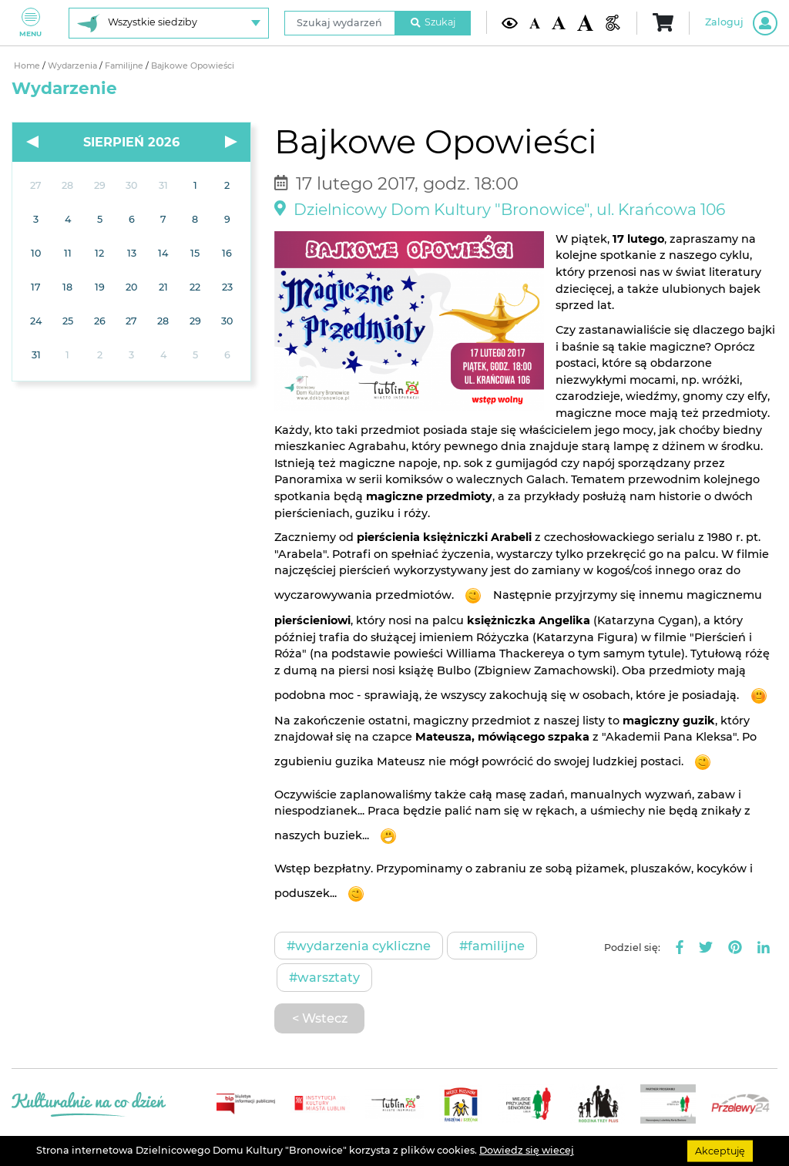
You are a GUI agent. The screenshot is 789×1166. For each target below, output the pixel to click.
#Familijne (492, 945)
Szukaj (433, 22)
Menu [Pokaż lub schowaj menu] (30, 23)
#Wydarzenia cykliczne (359, 945)
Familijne (125, 66)
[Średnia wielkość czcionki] (558, 22)
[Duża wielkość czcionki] (585, 22)
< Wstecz (319, 1018)
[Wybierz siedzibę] (169, 23)
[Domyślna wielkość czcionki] (534, 22)
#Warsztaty (324, 977)
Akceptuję (720, 1150)
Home (28, 66)
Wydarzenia (73, 66)
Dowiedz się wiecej (526, 1150)
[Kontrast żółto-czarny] (510, 23)
